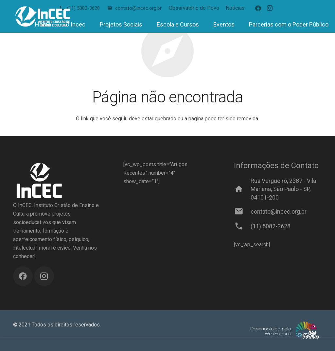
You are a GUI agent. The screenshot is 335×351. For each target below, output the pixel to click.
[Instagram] (270, 8)
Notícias (235, 8)
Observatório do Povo (194, 8)
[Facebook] (258, 8)
